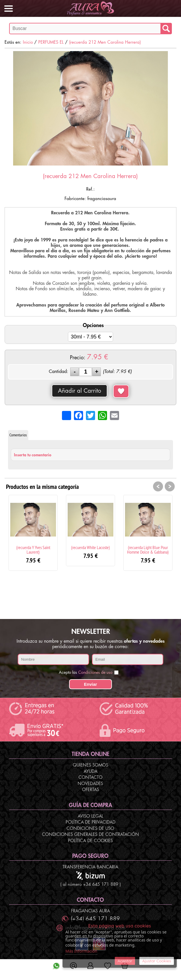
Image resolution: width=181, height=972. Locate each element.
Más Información (81, 951)
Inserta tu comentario (32, 455)
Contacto (90, 777)
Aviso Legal (90, 816)
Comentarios (18, 434)
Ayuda (90, 771)
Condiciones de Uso (90, 828)
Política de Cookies (90, 841)
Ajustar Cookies (156, 960)
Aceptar (125, 960)
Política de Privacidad (90, 822)
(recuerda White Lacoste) (90, 547)
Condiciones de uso (95, 672)
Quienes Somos (90, 765)
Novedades (90, 784)
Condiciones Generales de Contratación (90, 834)
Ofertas (90, 790)
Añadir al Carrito (79, 391)
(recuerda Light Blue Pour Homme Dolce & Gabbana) (148, 550)
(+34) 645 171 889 (95, 918)
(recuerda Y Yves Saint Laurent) (33, 550)
